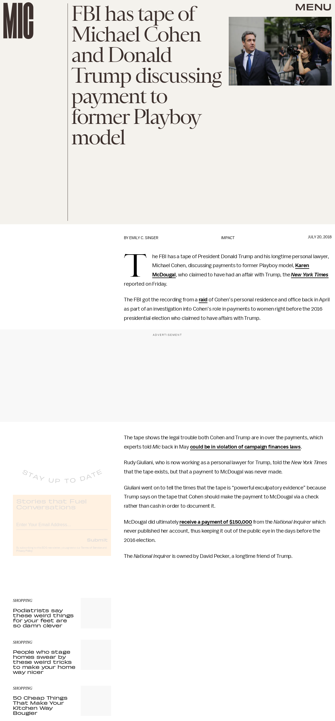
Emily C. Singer (143, 238)
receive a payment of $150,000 (215, 522)
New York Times (310, 275)
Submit (97, 544)
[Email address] (62, 528)
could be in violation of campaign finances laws (245, 447)
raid (203, 299)
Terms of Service (91, 552)
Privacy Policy (24, 555)
